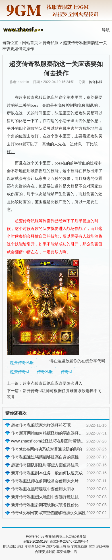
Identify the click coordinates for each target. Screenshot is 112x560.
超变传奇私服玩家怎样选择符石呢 (41, 425)
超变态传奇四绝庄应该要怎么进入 (52, 383)
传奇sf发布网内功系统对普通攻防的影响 (46, 449)
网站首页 (30, 42)
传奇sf (66, 371)
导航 (106, 30)
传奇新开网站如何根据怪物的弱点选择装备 (49, 433)
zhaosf (74, 536)
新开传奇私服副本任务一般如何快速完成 (47, 473)
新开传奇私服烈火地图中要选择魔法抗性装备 (51, 497)
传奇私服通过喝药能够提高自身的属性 (45, 457)
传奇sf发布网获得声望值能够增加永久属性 (48, 512)
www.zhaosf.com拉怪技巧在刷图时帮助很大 (50, 441)
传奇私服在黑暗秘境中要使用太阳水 (43, 489)
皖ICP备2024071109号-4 (69, 541)
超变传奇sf (19, 371)
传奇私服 (51, 42)
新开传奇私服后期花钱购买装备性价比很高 (49, 505)
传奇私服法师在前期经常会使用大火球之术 (49, 481)
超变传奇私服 (22, 362)
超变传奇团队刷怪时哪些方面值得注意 (45, 465)
